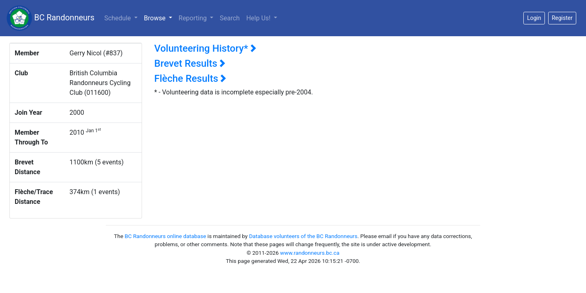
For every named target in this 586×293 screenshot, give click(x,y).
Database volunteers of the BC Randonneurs (303, 236)
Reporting (193, 18)
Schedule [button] (118, 18)
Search (230, 18)
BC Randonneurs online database (165, 236)
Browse (159, 17)
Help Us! (259, 18)
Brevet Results (189, 63)
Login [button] (534, 18)
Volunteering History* (205, 48)
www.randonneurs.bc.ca (309, 252)
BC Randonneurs (50, 18)
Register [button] (562, 18)
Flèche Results (190, 78)
